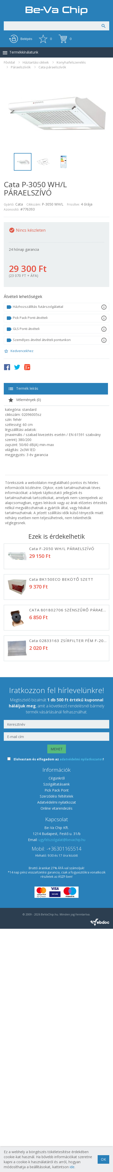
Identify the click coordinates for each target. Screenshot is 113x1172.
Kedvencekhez (18, 351)
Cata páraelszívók (52, 67)
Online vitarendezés (56, 1051)
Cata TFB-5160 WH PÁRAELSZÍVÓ (62, 732)
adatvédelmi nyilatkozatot (81, 1002)
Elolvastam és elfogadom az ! (59, 1002)
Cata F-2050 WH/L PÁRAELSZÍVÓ (61, 548)
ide (72, 1166)
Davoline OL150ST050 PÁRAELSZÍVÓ (65, 671)
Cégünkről (57, 1021)
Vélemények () (24, 400)
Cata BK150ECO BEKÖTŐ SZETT (61, 579)
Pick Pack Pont (57, 1033)
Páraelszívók (21, 67)
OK (103, 1159)
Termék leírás (23, 389)
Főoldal (9, 62)
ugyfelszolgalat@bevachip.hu (62, 1083)
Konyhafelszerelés (71, 62)
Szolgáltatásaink (56, 1027)
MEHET (57, 992)
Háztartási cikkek (36, 62)
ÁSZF (61, 1120)
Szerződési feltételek (56, 1039)
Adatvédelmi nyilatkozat (56, 1045)
